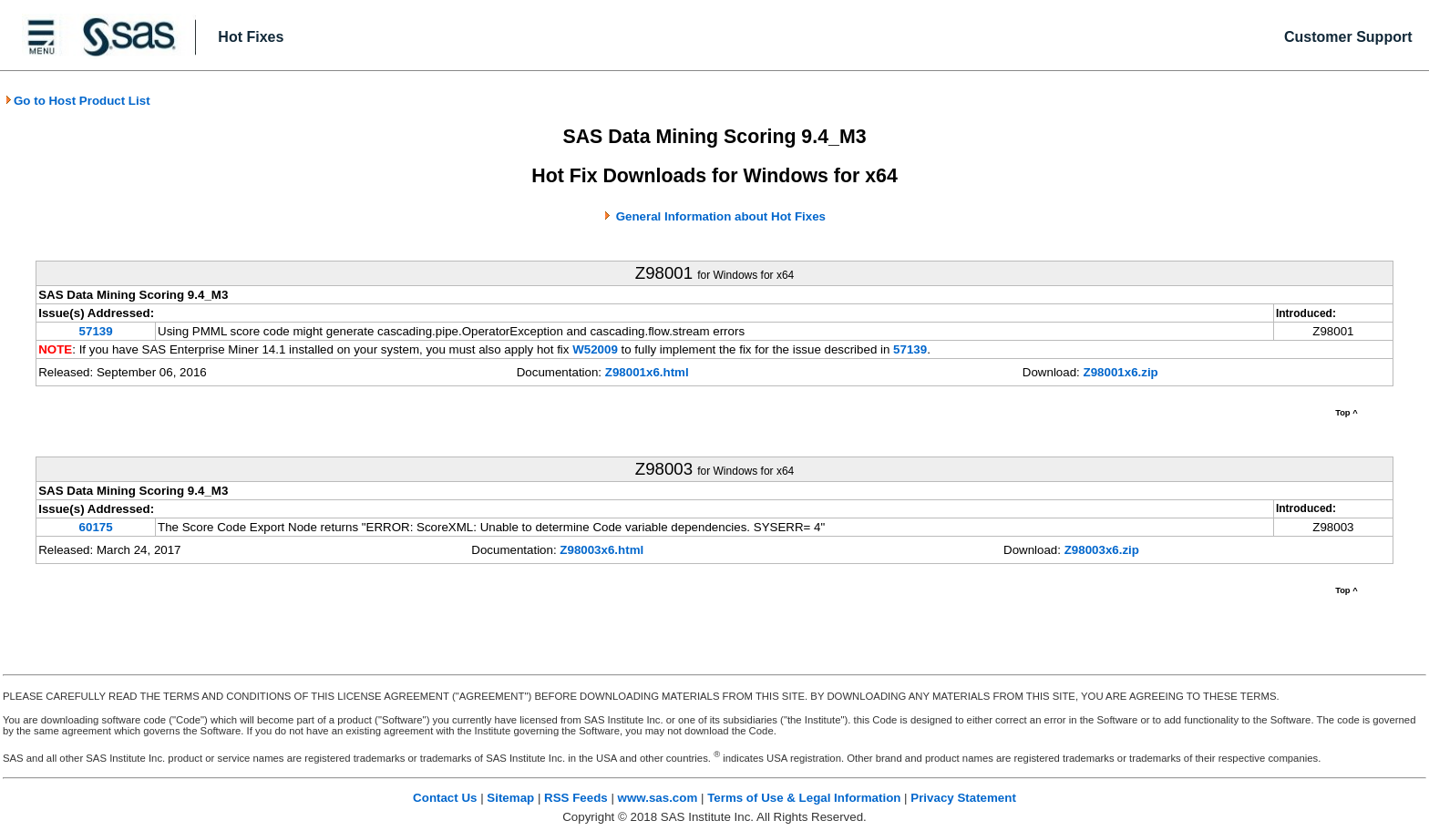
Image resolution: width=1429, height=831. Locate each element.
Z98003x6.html (601, 550)
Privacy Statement (963, 798)
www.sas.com (658, 798)
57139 (96, 331)
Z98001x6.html (647, 372)
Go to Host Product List (77, 101)
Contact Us (445, 798)
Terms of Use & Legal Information (803, 798)
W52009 (595, 349)
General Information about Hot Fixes (721, 216)
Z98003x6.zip (1101, 550)
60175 (96, 527)
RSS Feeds (576, 798)
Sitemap (510, 798)
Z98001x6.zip (1121, 372)
